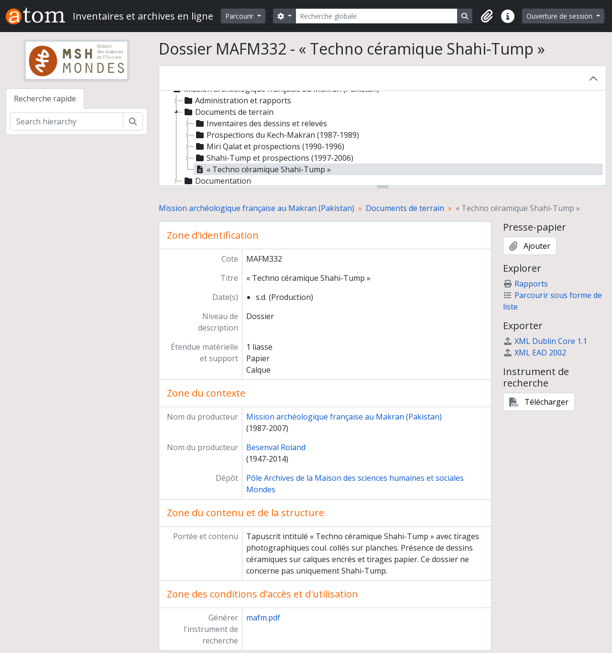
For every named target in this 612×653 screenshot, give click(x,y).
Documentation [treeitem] (217, 181)
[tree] (382, 139)
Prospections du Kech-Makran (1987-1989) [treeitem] (276, 135)
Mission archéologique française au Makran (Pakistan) (256, 208)
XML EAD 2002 (534, 352)
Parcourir (240, 16)
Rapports (525, 283)
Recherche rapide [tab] (45, 98)
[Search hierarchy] (66, 121)
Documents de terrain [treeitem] (228, 112)
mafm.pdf (263, 617)
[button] (486, 16)
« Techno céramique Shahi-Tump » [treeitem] (262, 169)
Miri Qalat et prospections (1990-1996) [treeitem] (269, 146)
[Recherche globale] (376, 16)
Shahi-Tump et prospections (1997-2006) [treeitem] (273, 158)
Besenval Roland (276, 447)
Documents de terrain (405, 208)
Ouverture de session (560, 16)
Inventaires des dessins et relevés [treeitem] (260, 123)
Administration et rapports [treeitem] (237, 100)
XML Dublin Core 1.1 (545, 341)
